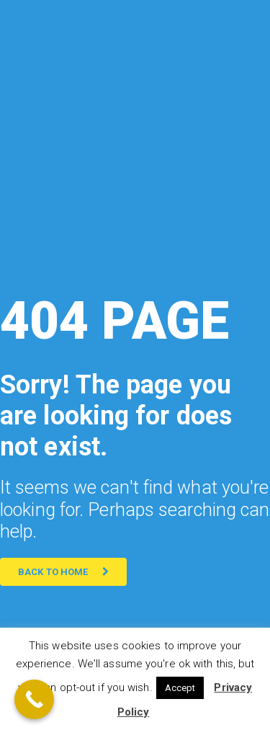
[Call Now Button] (34, 699)
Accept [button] (180, 687)
